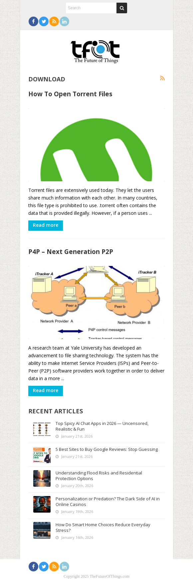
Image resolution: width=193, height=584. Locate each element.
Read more (45, 225)
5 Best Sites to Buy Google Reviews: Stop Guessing (107, 449)
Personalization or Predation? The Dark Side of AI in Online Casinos (108, 501)
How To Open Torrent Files (70, 94)
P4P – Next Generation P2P (70, 251)
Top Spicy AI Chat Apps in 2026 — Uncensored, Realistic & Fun (102, 426)
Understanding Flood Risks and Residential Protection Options (99, 475)
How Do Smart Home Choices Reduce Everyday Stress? (103, 527)
